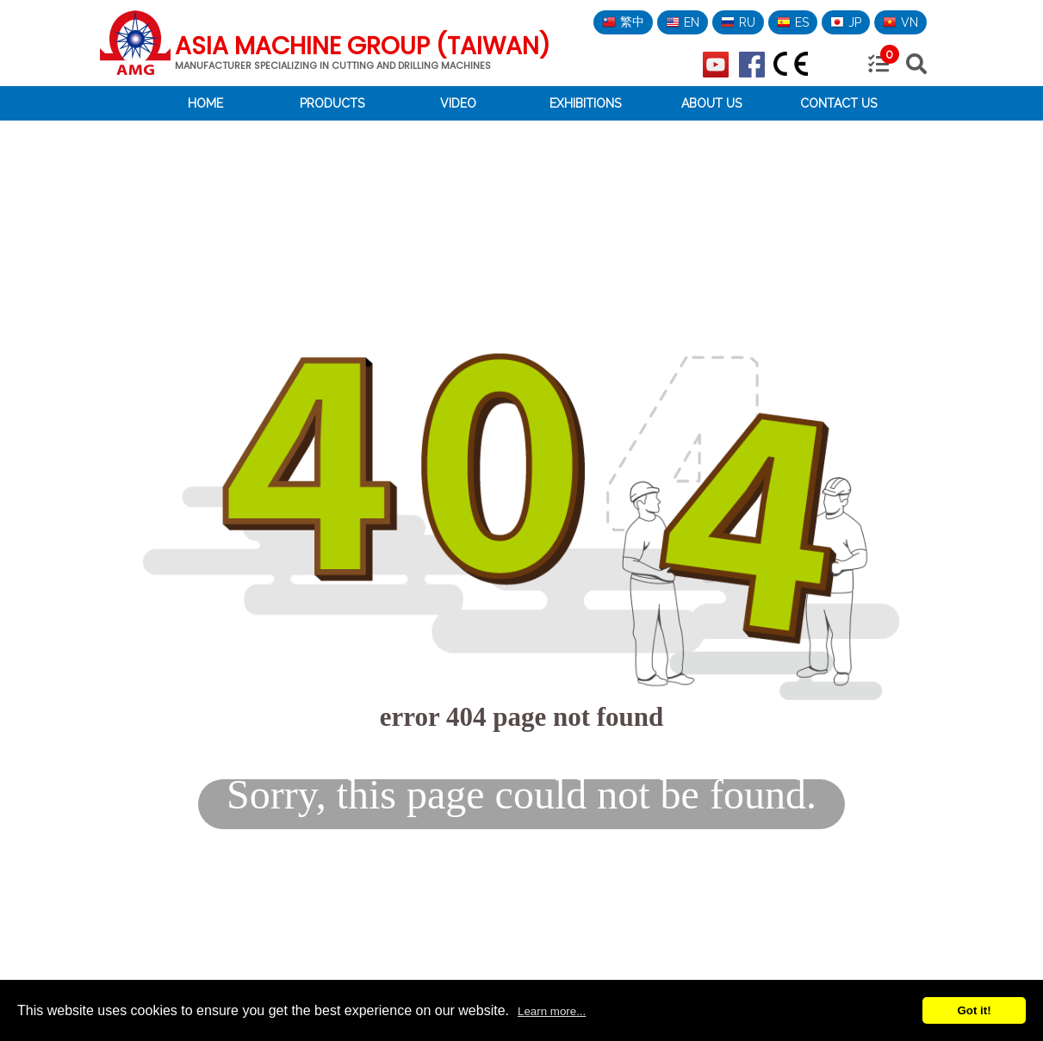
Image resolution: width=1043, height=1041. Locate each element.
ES (793, 22)
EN (682, 22)
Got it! (973, 1010)
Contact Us (838, 103)
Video (458, 103)
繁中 (623, 22)
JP (845, 22)
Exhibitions (585, 103)
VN (900, 22)
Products (332, 103)
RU (738, 22)
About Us (711, 103)
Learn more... (552, 1011)
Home (205, 103)
